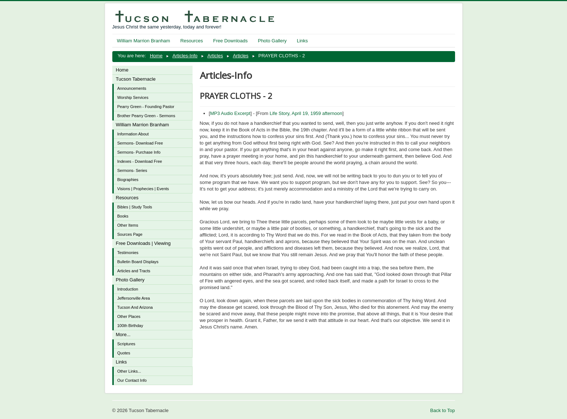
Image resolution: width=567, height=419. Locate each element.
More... (123, 334)
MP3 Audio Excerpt (230, 113)
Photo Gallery (272, 40)
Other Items (127, 225)
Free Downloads (230, 40)
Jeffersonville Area (133, 298)
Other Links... (129, 371)
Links (302, 40)
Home (122, 70)
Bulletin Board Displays (138, 262)
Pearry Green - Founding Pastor (146, 106)
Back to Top (442, 410)
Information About (133, 134)
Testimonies (128, 252)
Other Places (129, 316)
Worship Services (132, 97)
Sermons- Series (132, 170)
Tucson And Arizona (135, 307)
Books (123, 216)
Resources (191, 40)
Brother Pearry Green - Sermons (146, 116)
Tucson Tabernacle (136, 79)
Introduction (127, 289)
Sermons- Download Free (140, 143)
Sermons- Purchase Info (139, 152)
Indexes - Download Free (139, 161)
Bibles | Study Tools (134, 207)
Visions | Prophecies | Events (143, 189)
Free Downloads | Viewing (143, 243)
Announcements (132, 88)
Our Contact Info (132, 380)
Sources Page (130, 234)
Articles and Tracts (133, 271)
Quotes (123, 353)
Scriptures (126, 344)
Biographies (128, 179)
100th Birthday (130, 325)
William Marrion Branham (143, 40)
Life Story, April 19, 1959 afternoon (305, 113)
